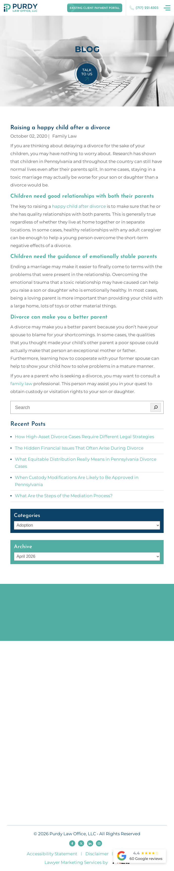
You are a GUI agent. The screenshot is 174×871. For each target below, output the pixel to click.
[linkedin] (90, 843)
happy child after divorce (79, 206)
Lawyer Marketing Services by (87, 862)
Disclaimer (97, 853)
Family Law (64, 136)
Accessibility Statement (52, 853)
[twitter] (81, 843)
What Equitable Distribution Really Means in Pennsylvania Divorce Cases (85, 463)
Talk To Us (86, 72)
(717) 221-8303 (144, 8)
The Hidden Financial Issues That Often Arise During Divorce (79, 448)
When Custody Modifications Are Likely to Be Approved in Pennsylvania (76, 481)
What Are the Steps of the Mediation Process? (64, 495)
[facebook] (72, 843)
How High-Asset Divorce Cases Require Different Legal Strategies (84, 436)
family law (21, 383)
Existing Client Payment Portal (95, 8)
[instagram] (99, 843)
